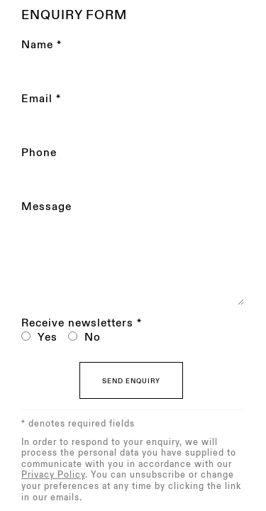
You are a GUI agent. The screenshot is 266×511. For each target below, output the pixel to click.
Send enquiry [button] (131, 381)
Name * (41, 45)
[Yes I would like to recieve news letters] (26, 336)
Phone (39, 153)
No (92, 337)
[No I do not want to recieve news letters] (72, 336)
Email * (41, 99)
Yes (47, 337)
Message (46, 207)
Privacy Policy (53, 474)
